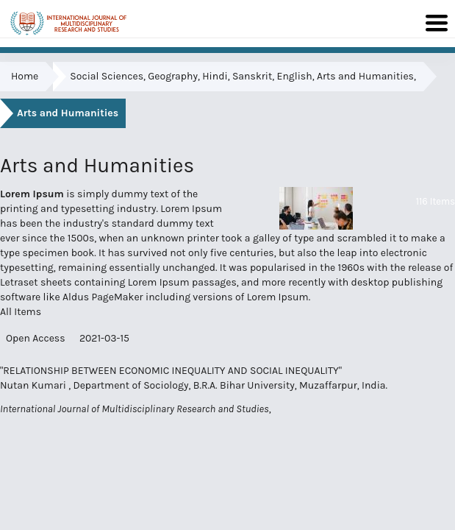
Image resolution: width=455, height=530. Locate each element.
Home (24, 76)
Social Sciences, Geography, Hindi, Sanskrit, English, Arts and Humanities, (243, 76)
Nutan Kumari (34, 385)
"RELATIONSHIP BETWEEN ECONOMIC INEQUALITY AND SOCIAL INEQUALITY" (171, 370)
